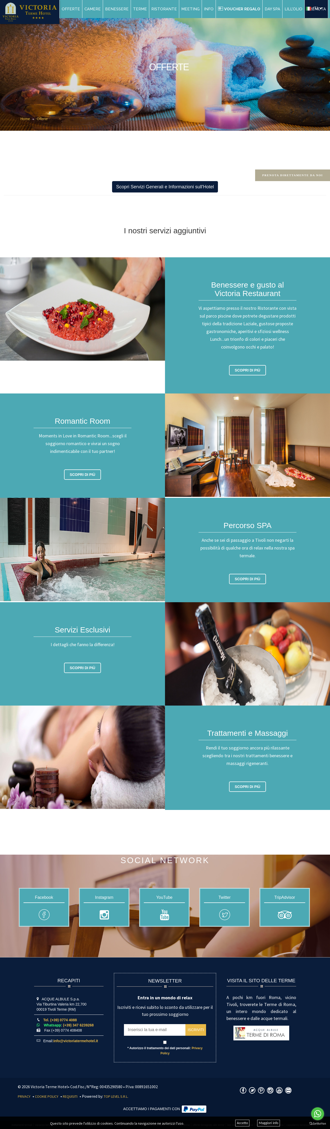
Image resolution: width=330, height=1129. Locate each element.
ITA (312, 8)
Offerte (71, 9)
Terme (140, 9)
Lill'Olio (293, 9)
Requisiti (70, 1096)
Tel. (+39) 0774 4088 (60, 1020)
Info (209, 9)
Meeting (190, 9)
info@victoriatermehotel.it (75, 1041)
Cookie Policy (46, 1096)
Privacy (24, 1096)
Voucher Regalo (239, 9)
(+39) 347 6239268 (78, 1025)
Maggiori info (268, 1123)
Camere (92, 9)
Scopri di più (247, 370)
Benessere (117, 9)
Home (25, 119)
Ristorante (164, 9)
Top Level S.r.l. (116, 1096)
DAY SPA (272, 9)
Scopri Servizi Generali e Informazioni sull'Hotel (165, 186)
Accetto (242, 1123)
